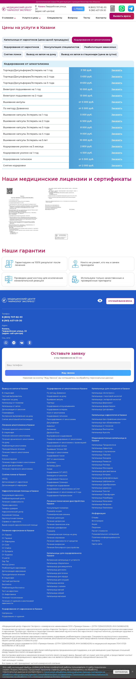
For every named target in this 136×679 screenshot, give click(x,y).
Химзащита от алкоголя (57, 475)
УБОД (4, 478)
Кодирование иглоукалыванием (61, 406)
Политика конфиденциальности (106, 536)
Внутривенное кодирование (59, 436)
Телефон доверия (10, 507)
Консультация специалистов (61, 47)
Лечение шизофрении (57, 527)
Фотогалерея (97, 519)
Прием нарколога (9, 503)
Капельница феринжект (102, 403)
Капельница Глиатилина (102, 507)
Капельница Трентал (101, 490)
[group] (21, 213)
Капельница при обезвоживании (106, 422)
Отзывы (95, 516)
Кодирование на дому (56, 396)
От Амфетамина (9, 592)
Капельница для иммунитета (59, 565)
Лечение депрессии (56, 520)
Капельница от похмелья (12, 403)
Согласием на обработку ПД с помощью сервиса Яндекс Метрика (36, 676)
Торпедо (50, 403)
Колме (49, 469)
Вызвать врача (122, 16)
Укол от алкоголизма (56, 413)
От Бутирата (7, 549)
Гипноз (5, 455)
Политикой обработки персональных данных (67, 672)
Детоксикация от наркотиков (15, 481)
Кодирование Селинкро (57, 482)
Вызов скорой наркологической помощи (20, 523)
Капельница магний (55, 588)
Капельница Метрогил (101, 503)
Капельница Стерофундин (103, 493)
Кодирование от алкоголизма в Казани (67, 389)
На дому (5, 442)
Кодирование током (55, 456)
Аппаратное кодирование (58, 485)
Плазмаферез (8, 413)
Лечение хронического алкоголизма (18, 438)
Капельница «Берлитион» (58, 562)
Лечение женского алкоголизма (16, 435)
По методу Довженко (56, 393)
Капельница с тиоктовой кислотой (107, 396)
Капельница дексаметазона (104, 470)
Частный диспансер (11, 579)
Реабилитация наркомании (14, 565)
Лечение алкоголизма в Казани (18, 424)
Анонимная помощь (10, 513)
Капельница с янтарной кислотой (106, 399)
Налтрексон (7, 610)
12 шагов (5, 556)
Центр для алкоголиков (12, 465)
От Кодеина (7, 552)
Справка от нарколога (11, 520)
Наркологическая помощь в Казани (20, 489)
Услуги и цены (30, 18)
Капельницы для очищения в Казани (111, 389)
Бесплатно (6, 582)
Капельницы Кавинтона (102, 447)
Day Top (5, 559)
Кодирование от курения (13, 614)
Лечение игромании (56, 537)
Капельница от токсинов (102, 425)
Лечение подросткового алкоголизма (18, 462)
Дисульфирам (53, 423)
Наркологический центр (12, 510)
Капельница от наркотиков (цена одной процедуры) (36, 39)
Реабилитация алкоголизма (14, 445)
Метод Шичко (8, 562)
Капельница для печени (57, 572)
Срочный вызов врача (120, 301)
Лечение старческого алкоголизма (17, 468)
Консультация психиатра (57, 507)
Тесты (86, 18)
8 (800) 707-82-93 (97, 7)
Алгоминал (51, 429)
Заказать (116, 70)
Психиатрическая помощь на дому (62, 534)
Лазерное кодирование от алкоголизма (64, 439)
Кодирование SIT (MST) (57, 472)
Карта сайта (97, 542)
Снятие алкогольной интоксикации (17, 419)
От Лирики (7, 532)
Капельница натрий (55, 592)
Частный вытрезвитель (12, 396)
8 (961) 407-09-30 (97, 10)
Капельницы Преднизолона (104, 444)
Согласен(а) (121, 672)
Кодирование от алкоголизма (92, 39)
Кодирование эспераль (57, 409)
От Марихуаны (8, 539)
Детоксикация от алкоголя (13, 409)
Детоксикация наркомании (14, 569)
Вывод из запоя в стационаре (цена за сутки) (89, 54)
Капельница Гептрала (101, 473)
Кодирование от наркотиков (21, 47)
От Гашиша (7, 536)
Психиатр (51, 530)
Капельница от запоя (11, 406)
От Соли (5, 542)
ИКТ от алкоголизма (55, 459)
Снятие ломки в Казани (14, 473)
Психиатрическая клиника (58, 514)
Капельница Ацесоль (101, 432)
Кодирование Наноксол (57, 479)
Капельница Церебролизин (104, 483)
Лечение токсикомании (12, 595)
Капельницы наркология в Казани (109, 415)
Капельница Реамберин (102, 497)
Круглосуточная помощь (12, 517)
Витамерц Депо (54, 466)
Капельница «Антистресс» (103, 393)
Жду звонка (68, 373)
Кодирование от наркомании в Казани (22, 606)
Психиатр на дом (54, 511)
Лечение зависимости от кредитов (62, 540)
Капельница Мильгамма (102, 500)
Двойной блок (53, 433)
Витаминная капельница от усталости (63, 559)
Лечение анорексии (56, 544)
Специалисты (54, 18)
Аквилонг (51, 426)
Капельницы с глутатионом (103, 450)
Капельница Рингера (101, 463)
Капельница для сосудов (58, 579)
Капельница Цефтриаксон (103, 480)
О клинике (7, 18)
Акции (94, 522)
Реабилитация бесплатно (13, 585)
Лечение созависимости (13, 500)
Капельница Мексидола (102, 467)
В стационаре (8, 393)
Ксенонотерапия (9, 458)
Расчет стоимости (100, 529)
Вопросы (73, 18)
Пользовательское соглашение (105, 532)
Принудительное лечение (13, 448)
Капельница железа (55, 582)
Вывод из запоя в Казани (15, 389)
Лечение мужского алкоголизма (16, 429)
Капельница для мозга (56, 569)
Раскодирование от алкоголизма (61, 419)
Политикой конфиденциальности (90, 674)
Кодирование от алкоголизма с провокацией (66, 443)
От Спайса (6, 546)
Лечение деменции (55, 517)
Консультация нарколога (12, 493)
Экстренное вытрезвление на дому (17, 416)
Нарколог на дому (10, 399)
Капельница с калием (56, 585)
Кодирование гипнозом (57, 416)
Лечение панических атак (58, 524)
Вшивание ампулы (55, 399)
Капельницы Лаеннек (101, 454)
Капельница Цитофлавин (103, 409)
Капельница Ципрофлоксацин (105, 477)
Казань (42, 6)
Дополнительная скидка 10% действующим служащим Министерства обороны (68, 2)
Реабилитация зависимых (100, 47)
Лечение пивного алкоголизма (15, 452)
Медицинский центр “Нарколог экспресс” (17, 8)
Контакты (101, 18)
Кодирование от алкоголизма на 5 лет (63, 489)
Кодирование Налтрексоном (59, 495)
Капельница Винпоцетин (103, 429)
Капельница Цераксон (101, 487)
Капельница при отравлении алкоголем (109, 419)
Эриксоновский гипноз (57, 446)
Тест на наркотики (10, 589)
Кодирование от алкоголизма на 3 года (64, 492)
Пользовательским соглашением (54, 674)
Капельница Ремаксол (101, 460)
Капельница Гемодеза (101, 457)
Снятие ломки (12, 54)
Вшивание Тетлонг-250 (57, 449)
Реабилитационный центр (13, 497)
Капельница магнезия (56, 595)
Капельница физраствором (103, 406)
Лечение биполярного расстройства (63, 547)
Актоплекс (51, 462)
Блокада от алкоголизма (57, 452)
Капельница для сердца (57, 575)
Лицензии (96, 526)
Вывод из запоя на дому (41, 54)
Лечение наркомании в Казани (18, 528)
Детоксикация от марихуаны (14, 484)
